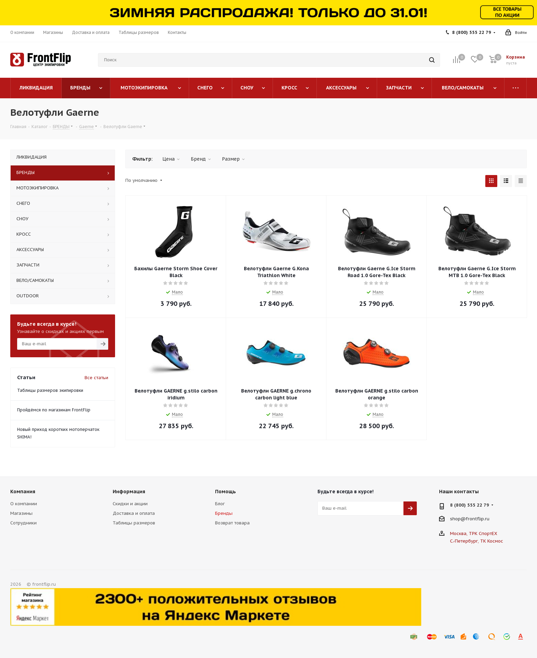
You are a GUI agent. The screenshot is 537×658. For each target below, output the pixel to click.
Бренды (224, 513)
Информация (129, 491)
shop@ (458, 518)
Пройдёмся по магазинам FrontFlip (53, 409)
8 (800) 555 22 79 (471, 32)
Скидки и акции (130, 504)
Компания (22, 491)
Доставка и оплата (134, 513)
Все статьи (96, 378)
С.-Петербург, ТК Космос (476, 541)
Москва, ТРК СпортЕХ (473, 533)
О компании (23, 504)
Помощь (225, 491)
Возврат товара (232, 523)
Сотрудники (23, 523)
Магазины (21, 513)
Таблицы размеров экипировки (50, 390)
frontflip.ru (477, 518)
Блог (220, 504)
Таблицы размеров (134, 523)
